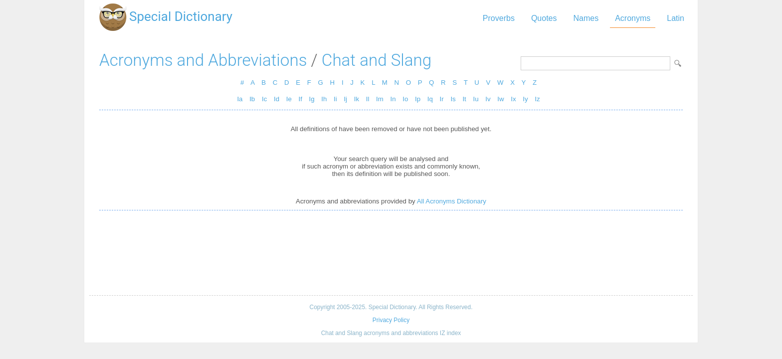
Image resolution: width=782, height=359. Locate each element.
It (464, 99)
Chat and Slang (376, 60)
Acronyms (632, 18)
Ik (356, 99)
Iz (537, 99)
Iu (475, 99)
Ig (312, 99)
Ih (324, 99)
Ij (345, 99)
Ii (335, 99)
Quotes (544, 18)
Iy (525, 99)
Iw (500, 99)
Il (368, 99)
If (300, 99)
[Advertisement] (391, 252)
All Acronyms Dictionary (451, 201)
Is (452, 99)
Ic (264, 99)
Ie (289, 99)
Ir (442, 99)
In (393, 99)
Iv (487, 99)
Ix (513, 99)
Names (585, 18)
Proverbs (499, 18)
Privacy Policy (391, 320)
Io (405, 99)
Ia (239, 99)
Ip (417, 99)
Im (380, 99)
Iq (430, 99)
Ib (252, 99)
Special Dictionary (180, 16)
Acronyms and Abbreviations (203, 60)
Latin (675, 18)
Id (276, 99)
